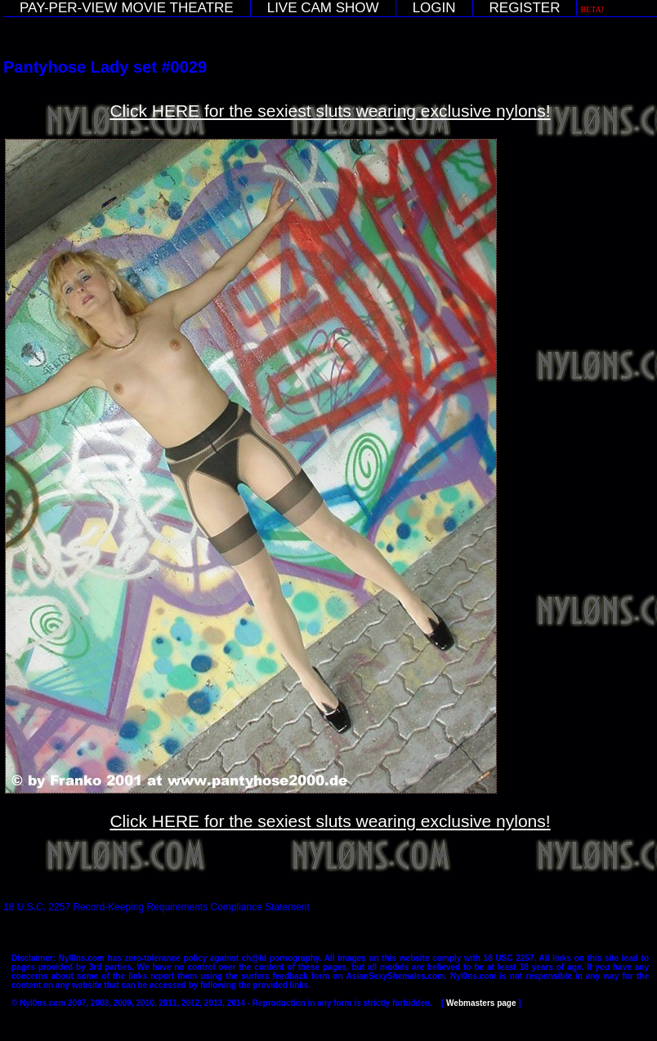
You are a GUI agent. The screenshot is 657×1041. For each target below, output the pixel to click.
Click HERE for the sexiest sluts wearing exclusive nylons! (330, 110)
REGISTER (525, 8)
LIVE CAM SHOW (323, 8)
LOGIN (434, 8)
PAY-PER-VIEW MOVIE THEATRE (127, 8)
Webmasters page (481, 1003)
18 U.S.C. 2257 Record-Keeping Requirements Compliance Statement (156, 907)
